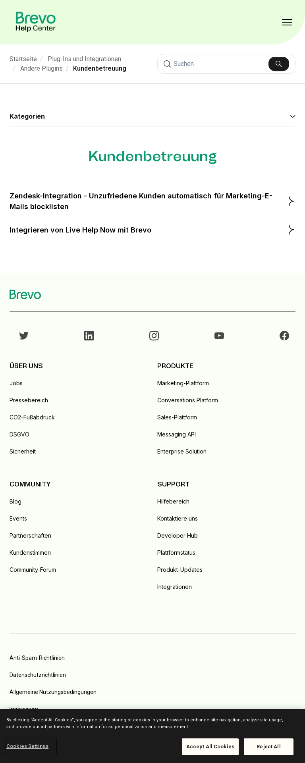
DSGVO (19, 434)
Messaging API (176, 434)
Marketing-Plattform (183, 383)
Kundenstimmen (30, 552)
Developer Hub (177, 535)
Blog (15, 501)
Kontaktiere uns (177, 518)
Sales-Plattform (177, 417)
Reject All (268, 747)
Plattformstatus (176, 552)
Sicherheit (23, 451)
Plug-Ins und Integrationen (84, 59)
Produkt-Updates (180, 569)
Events (18, 518)
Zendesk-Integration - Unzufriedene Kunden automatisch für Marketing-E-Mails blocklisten (152, 201)
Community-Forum (33, 569)
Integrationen (174, 586)
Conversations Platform (187, 400)
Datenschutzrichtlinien (38, 675)
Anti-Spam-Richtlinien (37, 658)
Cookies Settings (27, 746)
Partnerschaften (30, 535)
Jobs (16, 383)
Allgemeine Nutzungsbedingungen (53, 692)
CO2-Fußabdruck (32, 417)
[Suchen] (226, 64)
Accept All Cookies (210, 747)
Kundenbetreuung (99, 68)
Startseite (23, 59)
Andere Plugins (41, 68)
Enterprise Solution (182, 451)
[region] (152, 736)
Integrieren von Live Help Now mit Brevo (152, 229)
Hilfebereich (173, 501)
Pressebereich (29, 400)
